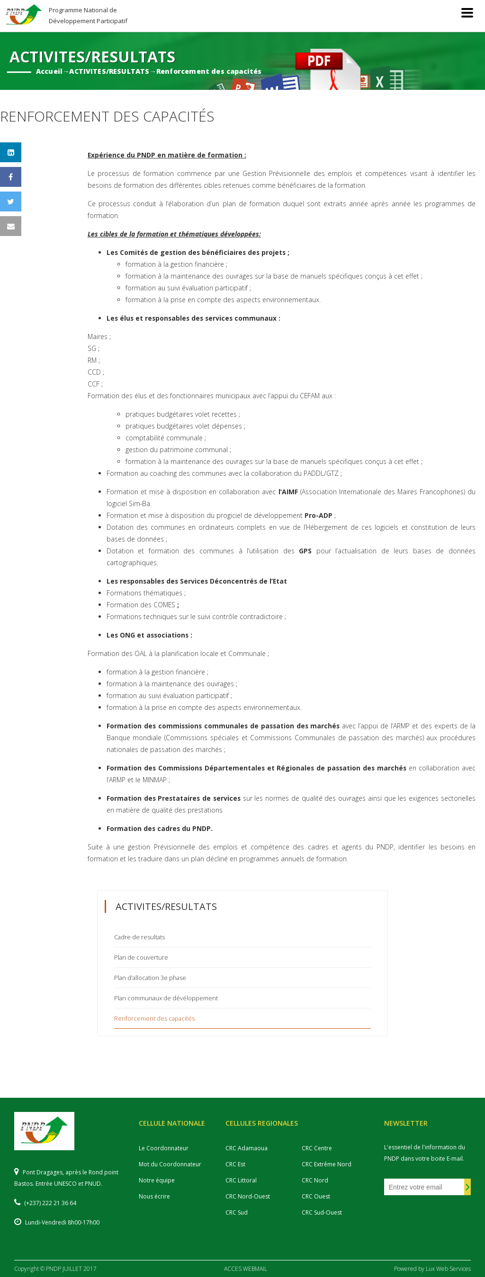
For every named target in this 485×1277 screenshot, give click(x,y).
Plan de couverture (141, 957)
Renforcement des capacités (208, 71)
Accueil (49, 71)
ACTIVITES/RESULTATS (109, 71)
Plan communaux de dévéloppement (166, 998)
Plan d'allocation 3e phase (150, 977)
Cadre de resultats (139, 937)
